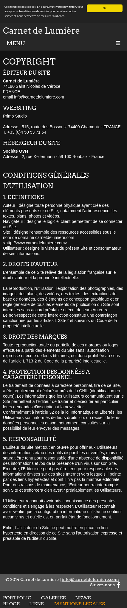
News (83, 598)
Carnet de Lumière (41, 31)
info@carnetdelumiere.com (39, 97)
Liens (36, 604)
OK (104, 8)
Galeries (53, 598)
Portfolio (17, 598)
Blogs (11, 604)
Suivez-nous (106, 584)
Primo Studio (15, 116)
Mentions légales (79, 604)
